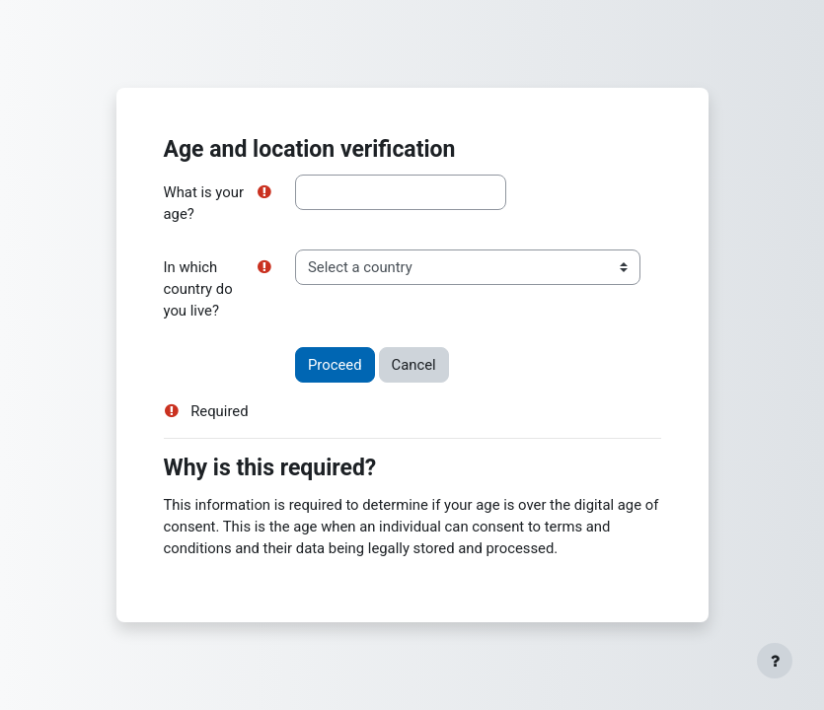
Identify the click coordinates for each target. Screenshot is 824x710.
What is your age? (204, 203)
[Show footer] (774, 660)
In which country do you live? (198, 289)
